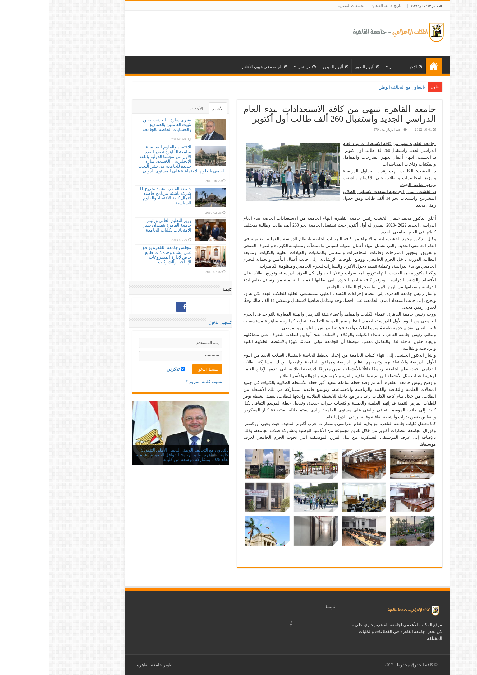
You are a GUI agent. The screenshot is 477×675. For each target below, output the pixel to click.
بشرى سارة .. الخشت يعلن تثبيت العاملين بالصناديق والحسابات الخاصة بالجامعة (118, 125)
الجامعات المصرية (303, 5)
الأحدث (148, 108)
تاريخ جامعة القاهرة (337, 5)
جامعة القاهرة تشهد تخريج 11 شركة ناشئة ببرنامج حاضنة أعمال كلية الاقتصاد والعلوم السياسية (117, 195)
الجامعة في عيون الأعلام (216, 66)
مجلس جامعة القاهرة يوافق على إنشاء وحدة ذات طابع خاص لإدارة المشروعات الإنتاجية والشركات (118, 254)
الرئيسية (385, 66)
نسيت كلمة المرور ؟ (155, 381)
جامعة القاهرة (100, 665)
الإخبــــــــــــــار (357, 66)
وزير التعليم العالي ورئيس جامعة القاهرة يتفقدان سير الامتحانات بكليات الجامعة (119, 225)
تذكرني (127, 369)
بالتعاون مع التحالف (359, 87)
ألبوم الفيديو (287, 66)
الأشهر (169, 108)
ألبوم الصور (318, 66)
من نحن (258, 66)
